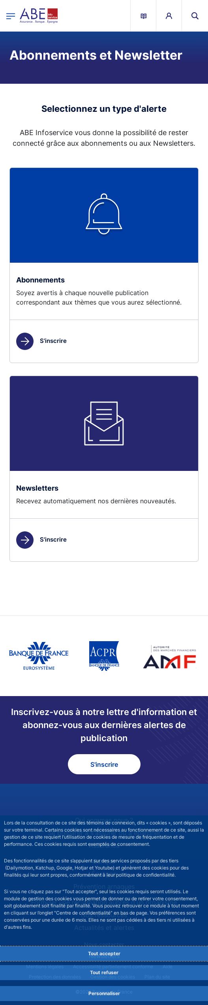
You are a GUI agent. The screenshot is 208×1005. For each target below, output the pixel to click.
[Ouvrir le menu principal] (10, 16)
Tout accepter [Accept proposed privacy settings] (104, 953)
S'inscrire (41, 340)
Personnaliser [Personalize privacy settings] (104, 993)
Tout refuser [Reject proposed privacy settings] (104, 972)
